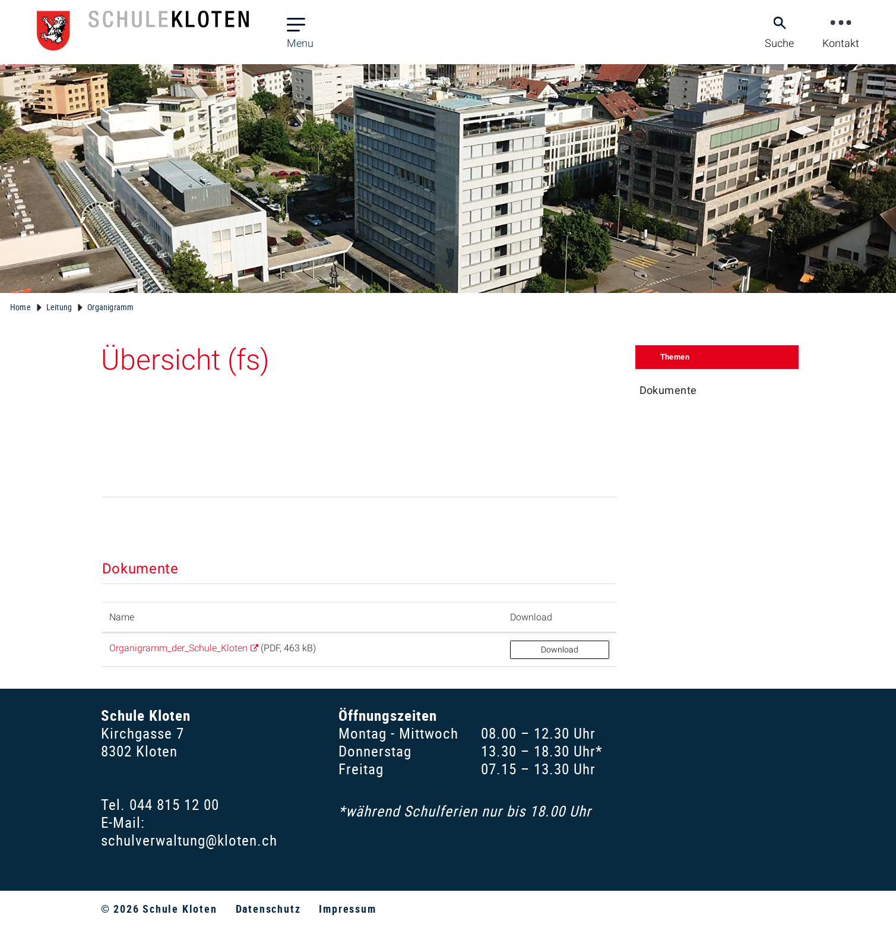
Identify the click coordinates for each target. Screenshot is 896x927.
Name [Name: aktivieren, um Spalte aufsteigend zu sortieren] (121, 617)
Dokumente (668, 390)
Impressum (347, 908)
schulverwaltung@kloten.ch (189, 840)
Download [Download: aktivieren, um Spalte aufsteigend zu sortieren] (531, 617)
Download (559, 649)
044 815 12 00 (174, 804)
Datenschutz (268, 908)
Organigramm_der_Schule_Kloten (178, 648)
